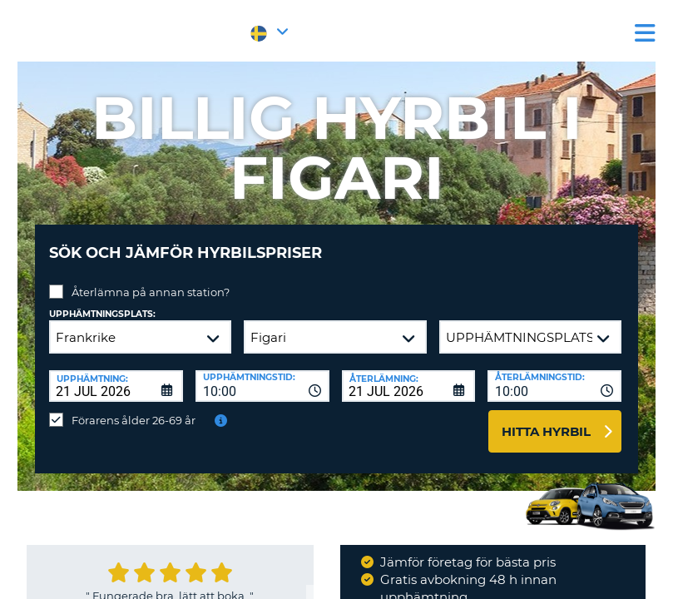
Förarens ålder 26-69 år (133, 407)
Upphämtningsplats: (102, 301)
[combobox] (262, 373)
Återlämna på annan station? (151, 279)
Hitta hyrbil (546, 419)
